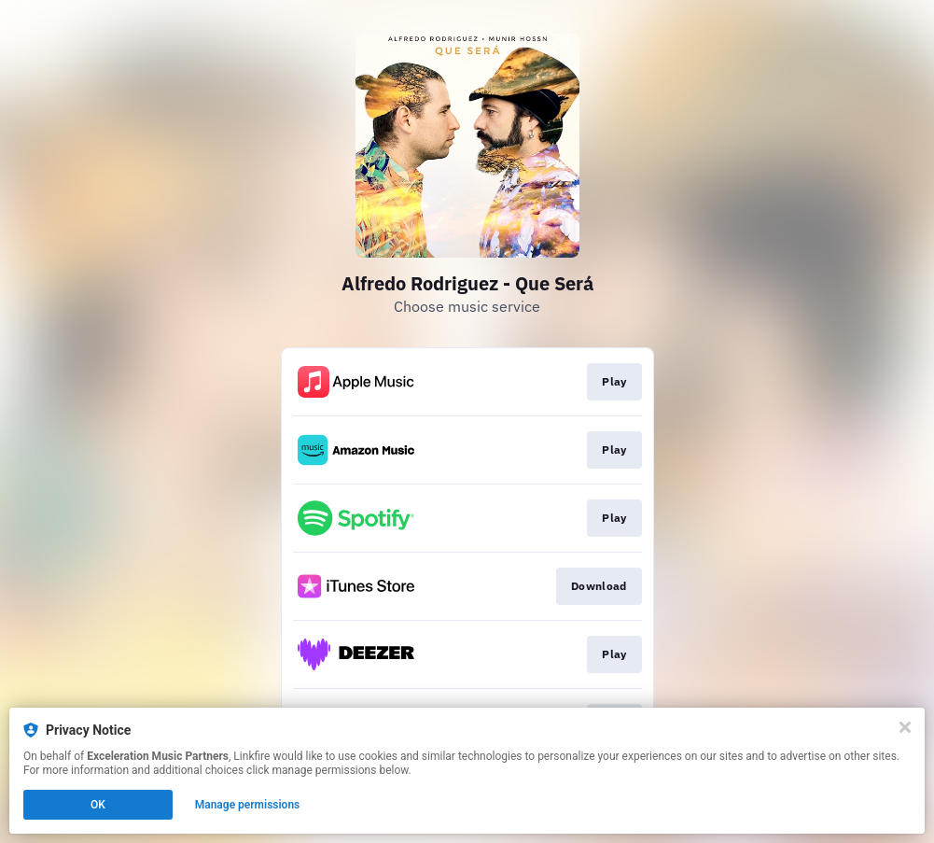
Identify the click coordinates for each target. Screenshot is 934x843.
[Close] (905, 727)
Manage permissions (247, 804)
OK (98, 804)
